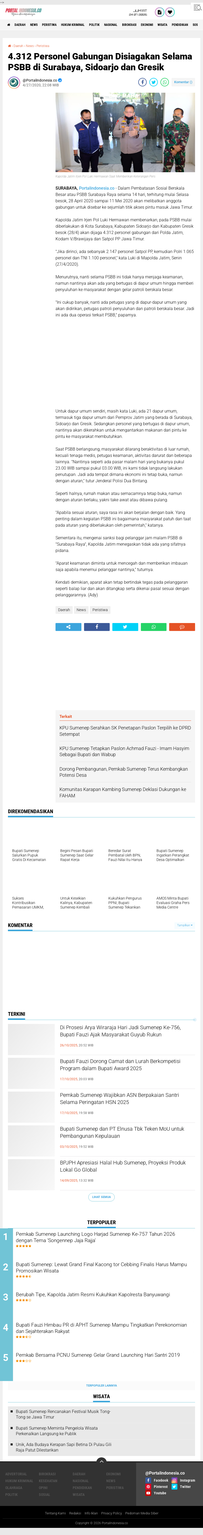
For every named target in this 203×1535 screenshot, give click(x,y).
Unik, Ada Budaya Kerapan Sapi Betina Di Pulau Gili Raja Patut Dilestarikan (64, 1454)
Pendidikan (82, 1494)
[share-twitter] (153, 82)
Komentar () (183, 82)
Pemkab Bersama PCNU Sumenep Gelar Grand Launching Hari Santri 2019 (105, 1366)
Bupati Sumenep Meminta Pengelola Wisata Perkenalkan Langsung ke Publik (57, 1437)
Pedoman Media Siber (145, 1520)
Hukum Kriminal (89, 25)
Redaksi (72, 1520)
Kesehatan (48, 1487)
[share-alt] (68, 627)
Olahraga (13, 1494)
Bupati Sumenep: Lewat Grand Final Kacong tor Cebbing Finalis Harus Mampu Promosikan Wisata (105, 1270)
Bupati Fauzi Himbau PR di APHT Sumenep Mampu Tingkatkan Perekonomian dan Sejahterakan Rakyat (106, 1334)
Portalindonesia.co (96, 188)
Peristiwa (60, 25)
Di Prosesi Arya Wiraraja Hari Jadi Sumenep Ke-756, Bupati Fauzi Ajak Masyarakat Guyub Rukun (126, 1037)
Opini (43, 1494)
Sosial (44, 1501)
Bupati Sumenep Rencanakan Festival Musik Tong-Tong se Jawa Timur (63, 1421)
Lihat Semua (101, 1197)
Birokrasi (158, 25)
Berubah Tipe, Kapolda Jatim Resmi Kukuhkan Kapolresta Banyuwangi (99, 1302)
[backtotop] (101, 1469)
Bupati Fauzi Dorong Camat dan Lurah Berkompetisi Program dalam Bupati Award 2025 (124, 1071)
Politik (115, 25)
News (40, 25)
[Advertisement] (29, 171)
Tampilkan (184, 925)
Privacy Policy (112, 1520)
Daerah (23, 25)
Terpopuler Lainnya (101, 1392)
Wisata (79, 1501)
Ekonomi (180, 25)
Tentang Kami (51, 1520)
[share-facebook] (142, 82)
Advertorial (16, 1480)
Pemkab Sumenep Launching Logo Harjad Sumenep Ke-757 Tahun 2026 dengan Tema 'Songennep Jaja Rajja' (101, 1238)
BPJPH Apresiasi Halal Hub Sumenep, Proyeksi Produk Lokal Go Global (115, 1167)
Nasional (136, 25)
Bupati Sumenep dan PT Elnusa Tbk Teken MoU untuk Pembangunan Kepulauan (122, 1133)
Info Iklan (90, 1520)
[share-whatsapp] (164, 82)
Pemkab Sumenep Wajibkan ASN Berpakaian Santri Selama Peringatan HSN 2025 (126, 1100)
